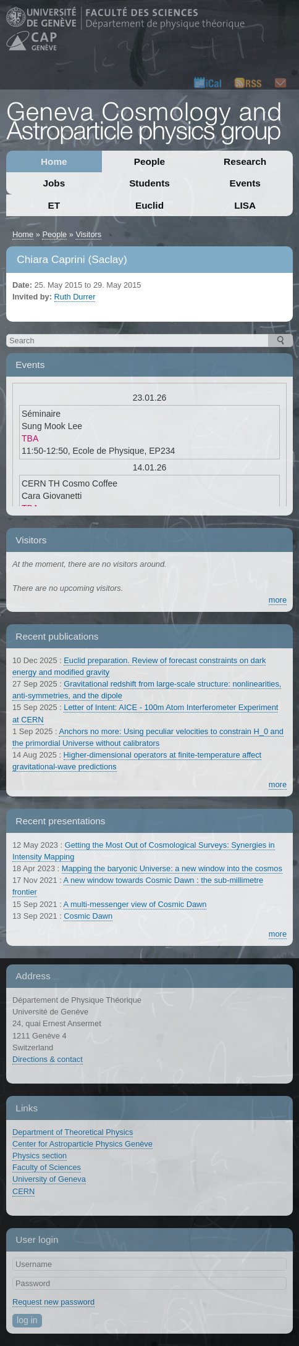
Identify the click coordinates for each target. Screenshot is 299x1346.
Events (244, 183)
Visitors (88, 234)
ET (54, 205)
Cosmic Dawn (88, 916)
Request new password (53, 1301)
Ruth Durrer (75, 296)
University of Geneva (49, 1179)
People (149, 161)
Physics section (39, 1155)
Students (149, 183)
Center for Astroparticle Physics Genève (82, 1143)
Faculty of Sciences (46, 1167)
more (278, 599)
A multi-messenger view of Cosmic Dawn (135, 904)
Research (245, 161)
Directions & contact (47, 1059)
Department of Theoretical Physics (72, 1132)
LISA (245, 205)
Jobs (54, 183)
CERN (23, 1191)
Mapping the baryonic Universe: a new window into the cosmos (172, 868)
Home (54, 161)
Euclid (149, 205)
